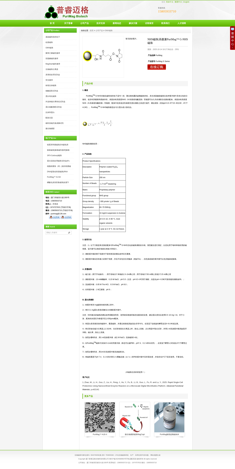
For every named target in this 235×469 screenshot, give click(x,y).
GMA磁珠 (49, 48)
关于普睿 (68, 23)
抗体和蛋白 (50, 112)
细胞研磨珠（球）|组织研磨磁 (59, 166)
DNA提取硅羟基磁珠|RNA (57, 172)
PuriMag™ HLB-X (100, 434)
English (186, 2)
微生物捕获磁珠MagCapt (135, 434)
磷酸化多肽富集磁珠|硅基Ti (58, 182)
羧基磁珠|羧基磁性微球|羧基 (58, 150)
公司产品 (84, 23)
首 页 (52, 23)
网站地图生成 (155, 455)
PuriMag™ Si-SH (54, 177)
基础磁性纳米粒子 (53, 37)
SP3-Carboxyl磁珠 (54, 155)
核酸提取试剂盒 (52, 91)
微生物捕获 (50, 129)
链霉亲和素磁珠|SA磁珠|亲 (57, 145)
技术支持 (101, 23)
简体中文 (169, 2)
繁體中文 (178, 2)
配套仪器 (49, 118)
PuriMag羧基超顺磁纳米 (169, 434)
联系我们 (165, 23)
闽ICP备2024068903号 (117, 459)
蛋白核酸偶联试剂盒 (54, 107)
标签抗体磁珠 (51, 85)
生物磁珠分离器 (52, 69)
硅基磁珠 (49, 42)
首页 (92, 30)
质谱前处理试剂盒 (53, 75)
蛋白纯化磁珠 (51, 96)
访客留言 (149, 23)
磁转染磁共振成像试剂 (55, 123)
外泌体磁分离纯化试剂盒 (55, 102)
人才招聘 (181, 23)
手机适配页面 (131, 459)
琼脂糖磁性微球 (52, 58)
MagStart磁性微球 (53, 64)
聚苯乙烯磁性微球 (53, 53)
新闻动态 (117, 23)
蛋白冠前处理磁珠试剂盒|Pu (58, 161)
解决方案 (133, 23)
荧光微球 (49, 80)
